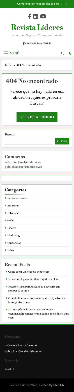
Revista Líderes (37, 27)
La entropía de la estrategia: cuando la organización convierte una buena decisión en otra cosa (38, 313)
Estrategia (13, 213)
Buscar (10, 134)
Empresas (13, 205)
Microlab (58, 385)
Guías (10, 220)
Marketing (13, 235)
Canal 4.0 (9, 368)
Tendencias (14, 243)
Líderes (11, 228)
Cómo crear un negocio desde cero (38, 4)
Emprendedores (17, 198)
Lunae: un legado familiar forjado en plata (33, 279)
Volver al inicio (37, 117)
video (10, 250)
